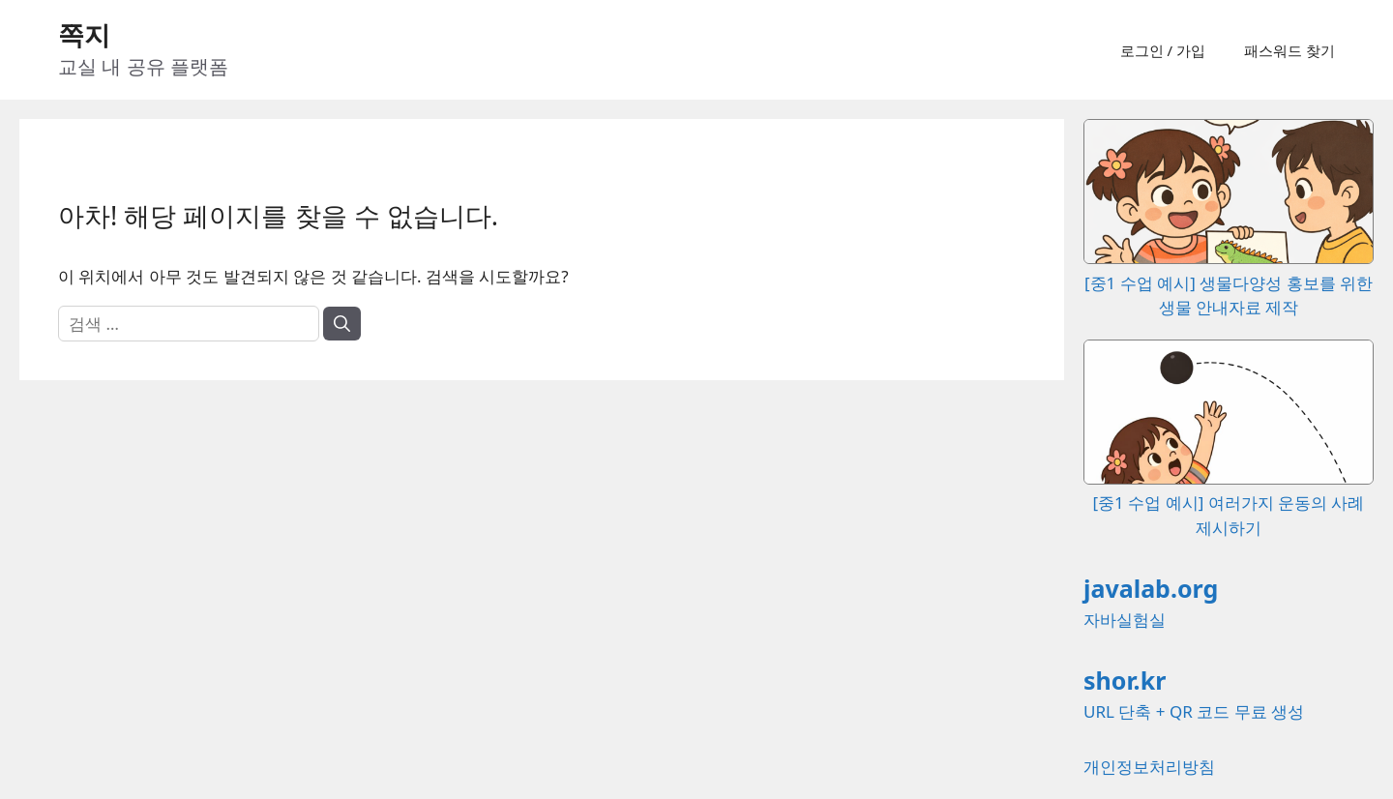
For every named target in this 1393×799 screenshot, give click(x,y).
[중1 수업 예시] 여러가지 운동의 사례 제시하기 (1228, 503)
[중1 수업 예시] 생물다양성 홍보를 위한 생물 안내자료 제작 (1228, 282)
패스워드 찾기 (1289, 50)
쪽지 (84, 34)
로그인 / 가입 (1162, 50)
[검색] (342, 324)
